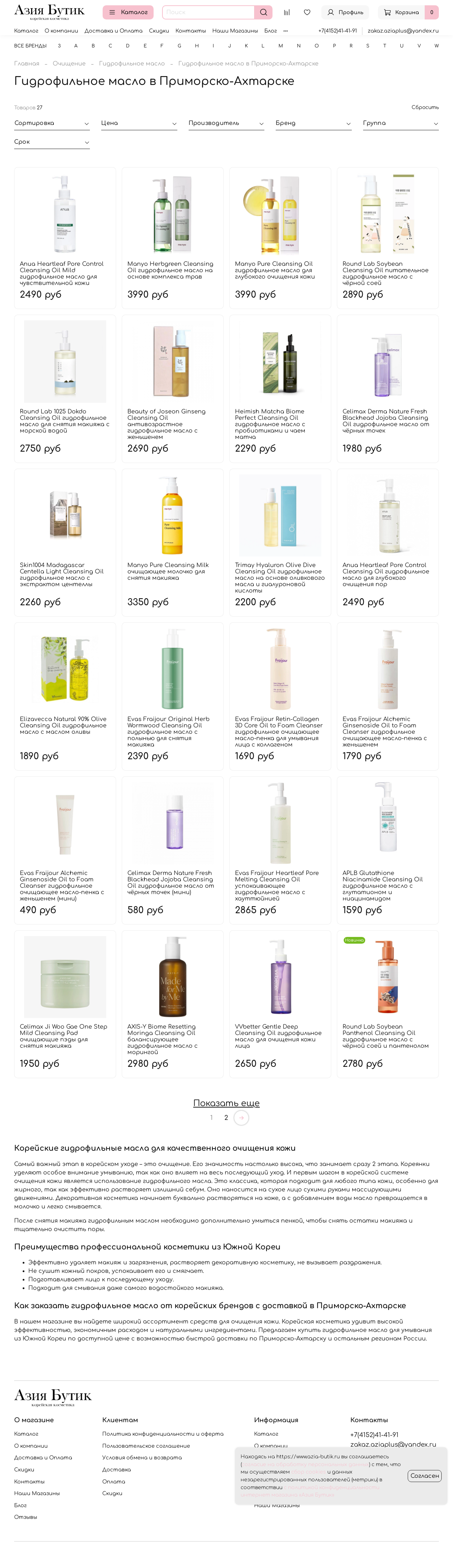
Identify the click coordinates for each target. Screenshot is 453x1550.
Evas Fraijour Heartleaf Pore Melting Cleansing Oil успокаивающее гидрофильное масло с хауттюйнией (277, 886)
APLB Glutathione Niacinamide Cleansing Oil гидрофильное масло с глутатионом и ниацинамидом (383, 886)
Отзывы (25, 1517)
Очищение (69, 64)
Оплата (113, 1482)
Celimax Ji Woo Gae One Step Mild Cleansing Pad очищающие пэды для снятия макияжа (63, 1036)
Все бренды (30, 46)
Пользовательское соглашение (146, 1446)
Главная (26, 64)
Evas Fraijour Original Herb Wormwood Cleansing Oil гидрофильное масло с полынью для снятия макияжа (168, 732)
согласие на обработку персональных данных (305, 1464)
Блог (270, 31)
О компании (61, 31)
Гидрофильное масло (132, 64)
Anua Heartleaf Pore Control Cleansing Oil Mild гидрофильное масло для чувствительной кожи (62, 273)
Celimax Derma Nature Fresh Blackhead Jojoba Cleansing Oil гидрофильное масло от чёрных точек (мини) (170, 883)
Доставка (116, 1469)
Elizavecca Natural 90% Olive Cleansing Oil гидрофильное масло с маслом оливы (63, 725)
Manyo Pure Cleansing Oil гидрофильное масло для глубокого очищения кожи (275, 270)
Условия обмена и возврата (142, 1457)
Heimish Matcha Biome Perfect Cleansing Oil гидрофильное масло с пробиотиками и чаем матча (270, 424)
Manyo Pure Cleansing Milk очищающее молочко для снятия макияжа (168, 571)
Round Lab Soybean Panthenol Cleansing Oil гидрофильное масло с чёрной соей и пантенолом (386, 1036)
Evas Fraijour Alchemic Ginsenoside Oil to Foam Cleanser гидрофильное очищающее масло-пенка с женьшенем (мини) (62, 886)
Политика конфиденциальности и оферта (163, 1434)
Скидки (159, 31)
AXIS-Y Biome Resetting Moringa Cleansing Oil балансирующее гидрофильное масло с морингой (162, 1040)
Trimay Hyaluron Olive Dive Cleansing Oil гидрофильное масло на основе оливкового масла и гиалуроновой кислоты (280, 578)
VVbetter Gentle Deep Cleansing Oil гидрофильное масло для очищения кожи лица (278, 1036)
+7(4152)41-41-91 (338, 31)
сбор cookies (308, 1472)
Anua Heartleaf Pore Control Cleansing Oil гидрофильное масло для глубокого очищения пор (386, 575)
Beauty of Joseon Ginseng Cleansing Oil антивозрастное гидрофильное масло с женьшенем (166, 424)
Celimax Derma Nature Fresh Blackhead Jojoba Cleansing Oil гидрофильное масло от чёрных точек (386, 421)
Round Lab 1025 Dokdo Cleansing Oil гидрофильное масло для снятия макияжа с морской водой (65, 421)
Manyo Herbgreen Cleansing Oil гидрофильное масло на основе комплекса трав (170, 270)
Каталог (128, 12)
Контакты (191, 31)
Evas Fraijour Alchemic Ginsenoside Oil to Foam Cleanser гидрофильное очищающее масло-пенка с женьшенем (385, 732)
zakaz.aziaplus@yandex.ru (403, 31)
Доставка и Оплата (114, 31)
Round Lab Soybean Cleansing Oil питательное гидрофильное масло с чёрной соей (386, 273)
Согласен (425, 1476)
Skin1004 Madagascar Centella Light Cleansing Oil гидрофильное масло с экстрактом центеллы (62, 575)
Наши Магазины (235, 31)
